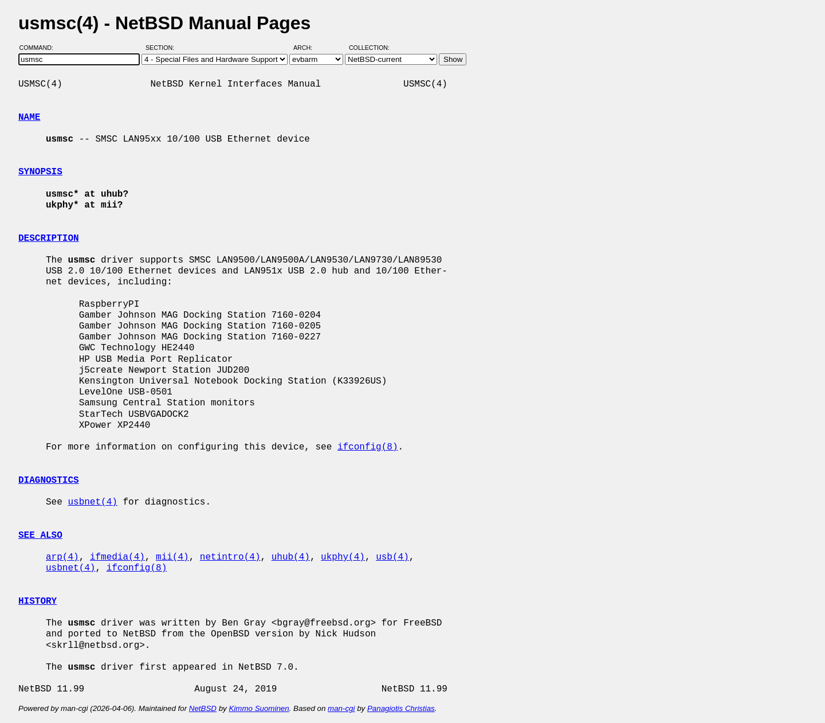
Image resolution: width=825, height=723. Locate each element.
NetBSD (203, 708)
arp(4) (62, 557)
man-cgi (341, 708)
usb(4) (392, 557)
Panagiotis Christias (401, 708)
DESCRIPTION (48, 238)
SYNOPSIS (40, 172)
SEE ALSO (40, 535)
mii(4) (172, 557)
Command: (39, 47)
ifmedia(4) (117, 557)
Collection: (369, 47)
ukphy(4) (343, 557)
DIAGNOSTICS (48, 480)
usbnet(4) (92, 502)
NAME (29, 117)
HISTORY (37, 601)
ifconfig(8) (367, 447)
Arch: (308, 47)
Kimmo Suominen (259, 708)
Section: (162, 47)
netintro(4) (230, 557)
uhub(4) (291, 557)
